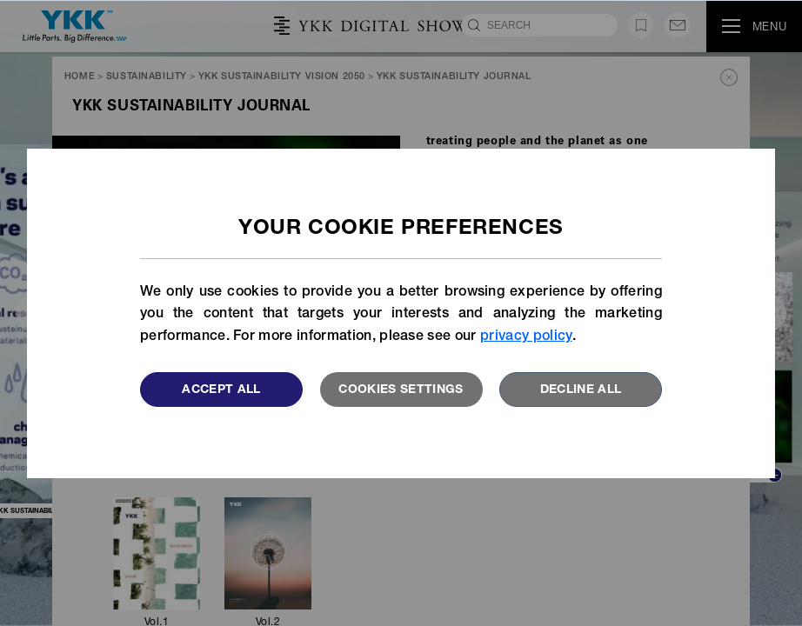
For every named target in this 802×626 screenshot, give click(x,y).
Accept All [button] (221, 390)
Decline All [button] (581, 390)
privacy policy (525, 337)
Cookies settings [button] (401, 390)
